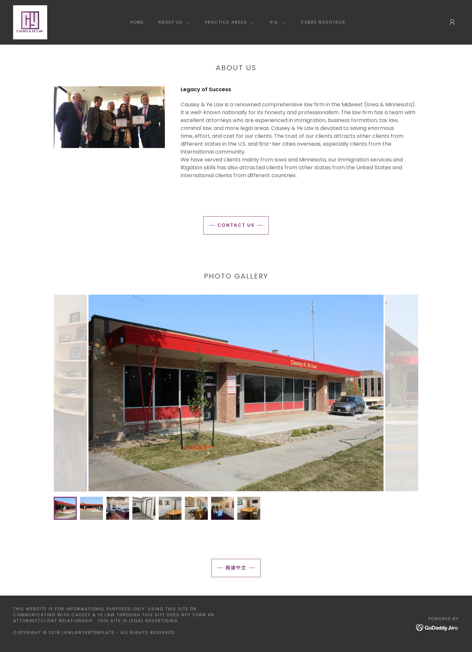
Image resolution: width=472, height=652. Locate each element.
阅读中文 (236, 567)
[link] (30, 22)
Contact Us (236, 225)
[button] (172, 22)
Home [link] (137, 22)
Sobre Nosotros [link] (323, 22)
